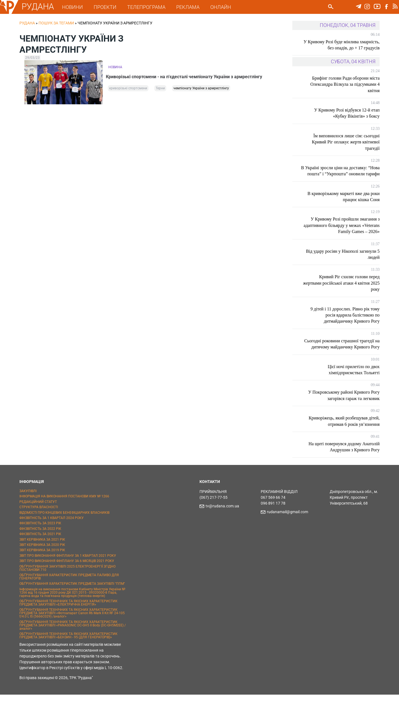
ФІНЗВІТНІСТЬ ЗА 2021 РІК (40, 540)
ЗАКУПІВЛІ (28, 497)
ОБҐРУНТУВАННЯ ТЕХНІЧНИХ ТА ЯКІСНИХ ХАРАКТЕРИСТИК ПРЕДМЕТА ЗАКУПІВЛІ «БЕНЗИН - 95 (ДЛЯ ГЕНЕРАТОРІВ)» (68, 642)
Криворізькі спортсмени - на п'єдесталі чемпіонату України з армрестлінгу (186, 76)
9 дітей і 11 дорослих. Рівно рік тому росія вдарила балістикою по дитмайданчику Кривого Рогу (345, 321)
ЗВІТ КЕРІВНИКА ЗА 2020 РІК (42, 551)
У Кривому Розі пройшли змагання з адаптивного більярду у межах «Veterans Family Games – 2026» (345, 231)
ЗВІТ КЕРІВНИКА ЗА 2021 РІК (42, 546)
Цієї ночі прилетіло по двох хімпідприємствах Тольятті (354, 375)
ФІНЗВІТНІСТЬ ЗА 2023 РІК (40, 530)
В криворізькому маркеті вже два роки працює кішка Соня (344, 202)
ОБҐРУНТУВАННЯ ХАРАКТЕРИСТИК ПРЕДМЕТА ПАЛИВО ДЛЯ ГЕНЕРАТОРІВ (69, 582)
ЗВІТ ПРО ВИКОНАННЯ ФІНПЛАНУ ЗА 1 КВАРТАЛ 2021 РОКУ (67, 562)
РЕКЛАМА (190, 7)
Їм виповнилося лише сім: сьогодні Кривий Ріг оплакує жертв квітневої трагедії (346, 142)
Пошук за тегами (56, 23)
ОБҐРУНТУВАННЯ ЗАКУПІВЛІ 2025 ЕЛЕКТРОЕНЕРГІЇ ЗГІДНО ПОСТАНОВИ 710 (67, 574)
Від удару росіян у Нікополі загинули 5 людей (343, 260)
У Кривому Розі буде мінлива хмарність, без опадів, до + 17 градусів (343, 44)
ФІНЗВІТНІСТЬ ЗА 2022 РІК (40, 535)
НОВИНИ (74, 7)
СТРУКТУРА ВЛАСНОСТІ (38, 513)
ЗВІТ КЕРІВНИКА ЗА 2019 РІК (42, 556)
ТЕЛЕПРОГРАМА (148, 7)
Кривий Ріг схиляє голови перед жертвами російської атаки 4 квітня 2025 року (346, 289)
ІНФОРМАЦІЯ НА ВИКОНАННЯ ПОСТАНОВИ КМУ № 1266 (64, 503)
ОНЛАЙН (223, 7)
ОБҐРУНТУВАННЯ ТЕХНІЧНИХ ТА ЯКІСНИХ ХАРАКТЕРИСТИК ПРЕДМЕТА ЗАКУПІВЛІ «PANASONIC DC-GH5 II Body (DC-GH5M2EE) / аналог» (72, 631)
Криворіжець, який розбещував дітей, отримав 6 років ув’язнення (344, 427)
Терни (160, 89)
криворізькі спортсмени (128, 89)
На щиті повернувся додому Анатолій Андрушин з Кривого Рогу (344, 452)
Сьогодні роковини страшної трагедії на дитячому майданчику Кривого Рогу (343, 350)
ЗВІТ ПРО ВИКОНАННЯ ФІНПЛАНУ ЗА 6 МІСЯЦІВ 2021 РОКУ (66, 567)
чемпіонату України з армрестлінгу (201, 89)
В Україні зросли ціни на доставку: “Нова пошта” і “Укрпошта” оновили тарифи (345, 174)
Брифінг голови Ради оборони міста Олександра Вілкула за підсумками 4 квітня (345, 84)
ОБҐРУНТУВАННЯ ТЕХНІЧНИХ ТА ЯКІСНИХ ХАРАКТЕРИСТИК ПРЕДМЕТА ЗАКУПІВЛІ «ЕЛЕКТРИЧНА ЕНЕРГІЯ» (68, 609)
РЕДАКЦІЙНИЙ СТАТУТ (38, 508)
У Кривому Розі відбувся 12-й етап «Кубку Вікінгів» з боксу (347, 113)
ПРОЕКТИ (107, 7)
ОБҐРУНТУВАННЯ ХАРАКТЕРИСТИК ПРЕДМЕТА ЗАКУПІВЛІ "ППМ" (72, 590)
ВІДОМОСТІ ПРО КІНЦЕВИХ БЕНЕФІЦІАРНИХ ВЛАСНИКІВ (64, 519)
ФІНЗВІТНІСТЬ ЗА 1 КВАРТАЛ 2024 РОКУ (51, 524)
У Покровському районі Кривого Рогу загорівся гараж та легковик (344, 401)
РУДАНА (40, 6)
